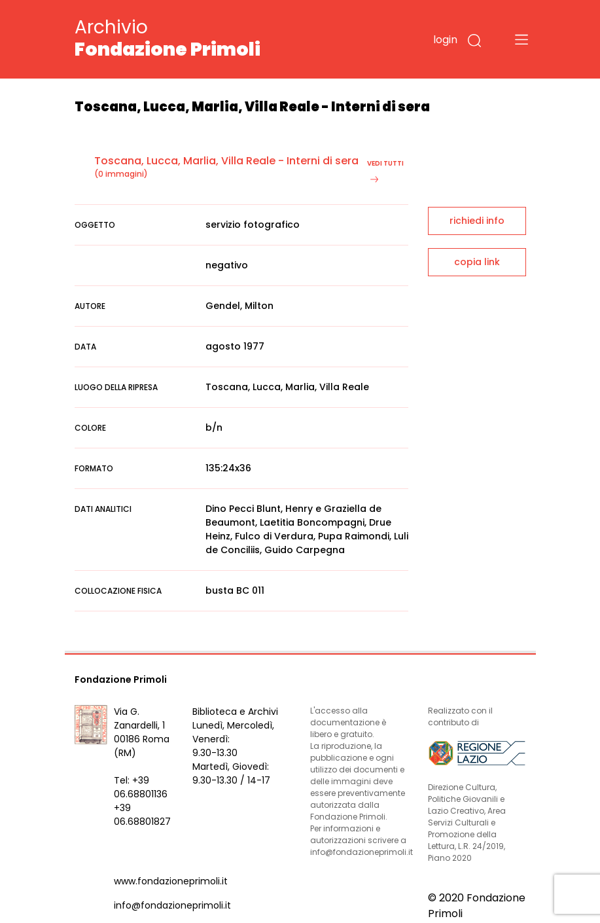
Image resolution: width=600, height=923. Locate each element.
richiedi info (477, 220)
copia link (477, 261)
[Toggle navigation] (521, 39)
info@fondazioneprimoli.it (172, 905)
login (445, 39)
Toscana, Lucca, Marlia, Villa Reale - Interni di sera (226, 160)
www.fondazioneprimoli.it (171, 881)
